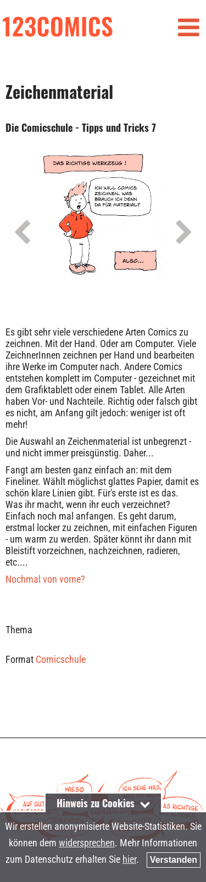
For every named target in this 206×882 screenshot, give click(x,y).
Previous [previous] (21, 232)
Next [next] (184, 232)
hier (129, 859)
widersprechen (87, 842)
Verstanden (173, 859)
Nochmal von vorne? (45, 579)
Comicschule (61, 659)
